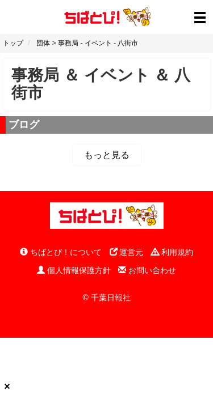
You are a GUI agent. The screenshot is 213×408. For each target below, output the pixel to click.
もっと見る (107, 155)
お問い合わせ (147, 270)
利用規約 (172, 252)
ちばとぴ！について (61, 252)
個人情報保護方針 (74, 270)
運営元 (127, 252)
